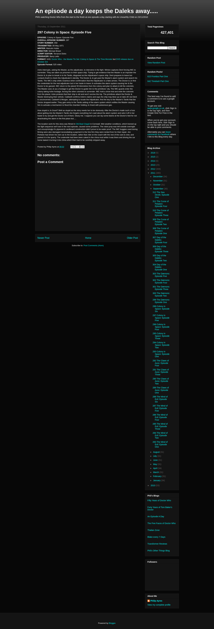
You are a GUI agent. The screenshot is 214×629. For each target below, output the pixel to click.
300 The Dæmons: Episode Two (161, 294)
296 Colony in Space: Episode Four (161, 327)
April (155, 468)
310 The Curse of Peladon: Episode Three (161, 213)
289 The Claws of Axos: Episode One (161, 390)
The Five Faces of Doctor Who (161, 523)
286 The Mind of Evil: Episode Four (160, 417)
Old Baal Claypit (83, 124)
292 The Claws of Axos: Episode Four (161, 363)
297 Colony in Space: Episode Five (161, 318)
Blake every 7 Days (156, 537)
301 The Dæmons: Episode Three (161, 287)
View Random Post (156, 62)
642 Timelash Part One (158, 81)
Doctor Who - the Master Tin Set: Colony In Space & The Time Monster (82, 59)
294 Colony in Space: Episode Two (161, 345)
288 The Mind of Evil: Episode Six (160, 399)
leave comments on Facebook (159, 133)
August (156, 452)
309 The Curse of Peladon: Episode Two (161, 222)
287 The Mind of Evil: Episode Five (160, 408)
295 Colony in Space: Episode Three (161, 336)
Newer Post (43, 238)
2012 (153, 169)
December (158, 176)
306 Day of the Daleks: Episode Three (160, 249)
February (157, 476)
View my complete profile (158, 605)
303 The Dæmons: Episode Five (161, 274)
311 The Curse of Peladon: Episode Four (161, 204)
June (155, 460)
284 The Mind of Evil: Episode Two (160, 435)
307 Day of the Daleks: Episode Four (160, 240)
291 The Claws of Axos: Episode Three (161, 372)
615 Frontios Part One (157, 76)
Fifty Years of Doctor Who (159, 500)
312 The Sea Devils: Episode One (161, 194)
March (156, 472)
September (158, 188)
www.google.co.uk (155, 108)
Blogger (112, 623)
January (157, 480)
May (155, 464)
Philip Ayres (156, 601)
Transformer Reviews (157, 544)
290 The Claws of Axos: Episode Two (161, 381)
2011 (153, 173)
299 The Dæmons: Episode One (161, 301)
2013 (153, 165)
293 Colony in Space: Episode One (161, 354)
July (155, 456)
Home (88, 238)
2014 (153, 161)
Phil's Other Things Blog (158, 550)
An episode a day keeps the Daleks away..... (96, 11)
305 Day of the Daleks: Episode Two (160, 258)
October (157, 184)
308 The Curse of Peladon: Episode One (161, 231)
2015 (153, 157)
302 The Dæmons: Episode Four (161, 281)
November (158, 180)
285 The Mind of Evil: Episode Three (160, 426)
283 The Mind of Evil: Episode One (160, 444)
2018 (153, 153)
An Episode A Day (155, 516)
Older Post (132, 238)
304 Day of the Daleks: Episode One (160, 267)
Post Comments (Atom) (94, 245)
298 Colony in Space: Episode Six (161, 308)
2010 (153, 485)
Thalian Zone (153, 530)
